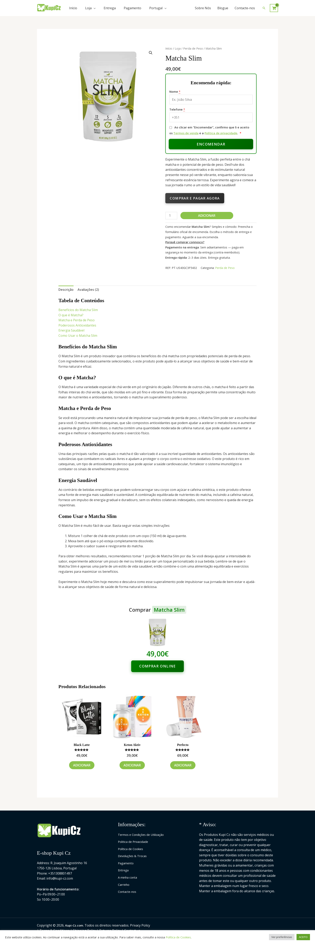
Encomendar (211, 144)
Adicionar (206, 215)
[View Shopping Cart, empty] (274, 8)
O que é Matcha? (70, 315)
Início (73, 8)
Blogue (222, 8)
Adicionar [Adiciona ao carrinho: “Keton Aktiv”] (132, 765)
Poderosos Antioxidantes (77, 325)
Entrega (110, 8)
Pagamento (132, 8)
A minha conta (128, 877)
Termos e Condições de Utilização (143, 834)
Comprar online (157, 666)
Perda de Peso (193, 48)
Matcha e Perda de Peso (76, 320)
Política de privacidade (221, 133)
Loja (88, 8)
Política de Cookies (132, 849)
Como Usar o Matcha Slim (77, 335)
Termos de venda (185, 133)
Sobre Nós (203, 8)
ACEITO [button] (303, 937)
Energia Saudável (71, 330)
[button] (264, 8)
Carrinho (124, 884)
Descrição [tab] (66, 289)
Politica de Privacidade (134, 841)
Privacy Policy (141, 925)
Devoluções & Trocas (134, 856)
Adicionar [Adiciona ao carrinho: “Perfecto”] (182, 765)
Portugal (156, 8)
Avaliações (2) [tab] (88, 289)
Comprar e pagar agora (195, 198)
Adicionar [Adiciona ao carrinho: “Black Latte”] (81, 765)
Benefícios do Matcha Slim (78, 310)
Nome (174, 92)
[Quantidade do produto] (171, 215)
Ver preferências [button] (281, 937)
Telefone (177, 110)
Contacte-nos (245, 8)
